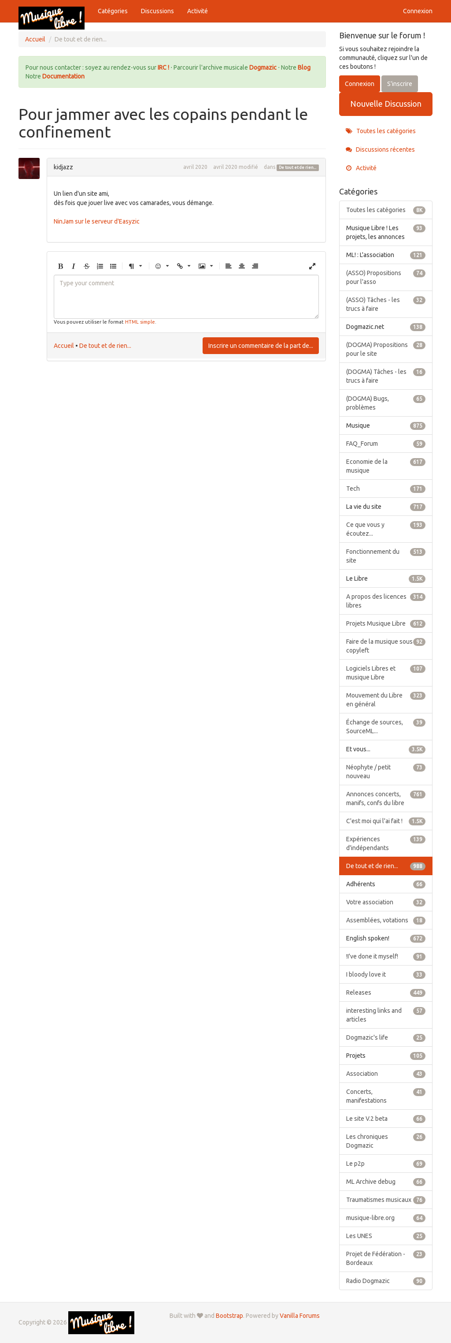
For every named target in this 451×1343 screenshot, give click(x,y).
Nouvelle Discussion (385, 103)
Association (386, 1073)
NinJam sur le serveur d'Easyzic (97, 221)
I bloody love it (386, 974)
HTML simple (140, 322)
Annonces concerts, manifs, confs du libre (386, 798)
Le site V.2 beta (386, 1118)
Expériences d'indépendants (386, 843)
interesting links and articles (386, 1014)
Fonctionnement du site (386, 555)
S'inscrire (399, 83)
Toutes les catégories (381, 130)
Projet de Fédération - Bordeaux (386, 1258)
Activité (197, 11)
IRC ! (163, 67)
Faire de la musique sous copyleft (386, 645)
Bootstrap (229, 1315)
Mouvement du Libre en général (386, 699)
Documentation (63, 76)
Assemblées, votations (386, 920)
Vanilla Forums (300, 1315)
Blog (304, 67)
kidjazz (63, 167)
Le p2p (386, 1163)
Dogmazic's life (386, 1037)
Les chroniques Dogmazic (386, 1140)
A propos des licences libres (386, 600)
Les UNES (386, 1235)
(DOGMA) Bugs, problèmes (386, 402)
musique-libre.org (386, 1217)
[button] (60, 266)
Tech (386, 488)
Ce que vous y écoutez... (386, 528)
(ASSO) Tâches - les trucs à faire (386, 303)
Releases (386, 992)
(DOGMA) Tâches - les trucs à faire (386, 375)
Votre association (386, 902)
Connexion (418, 11)
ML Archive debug (386, 1181)
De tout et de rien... (297, 167)
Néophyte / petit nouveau (386, 771)
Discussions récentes (380, 149)
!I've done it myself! (386, 956)
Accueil (64, 345)
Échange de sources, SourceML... (386, 726)
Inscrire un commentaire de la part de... (260, 345)
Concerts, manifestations (386, 1095)
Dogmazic (263, 67)
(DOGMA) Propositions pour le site (386, 348)
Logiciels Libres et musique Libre (386, 672)
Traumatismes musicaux (386, 1199)
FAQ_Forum (386, 443)
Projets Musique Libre (386, 623)
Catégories (113, 11)
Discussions (157, 11)
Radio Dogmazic (386, 1280)
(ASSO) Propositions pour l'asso (386, 277)
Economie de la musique (386, 465)
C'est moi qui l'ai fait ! (386, 821)
